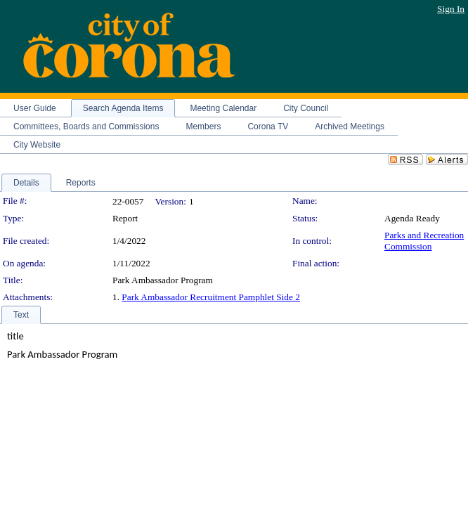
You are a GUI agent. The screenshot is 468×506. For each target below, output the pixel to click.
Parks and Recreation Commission (424, 241)
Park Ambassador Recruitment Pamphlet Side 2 (211, 297)
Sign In (450, 9)
